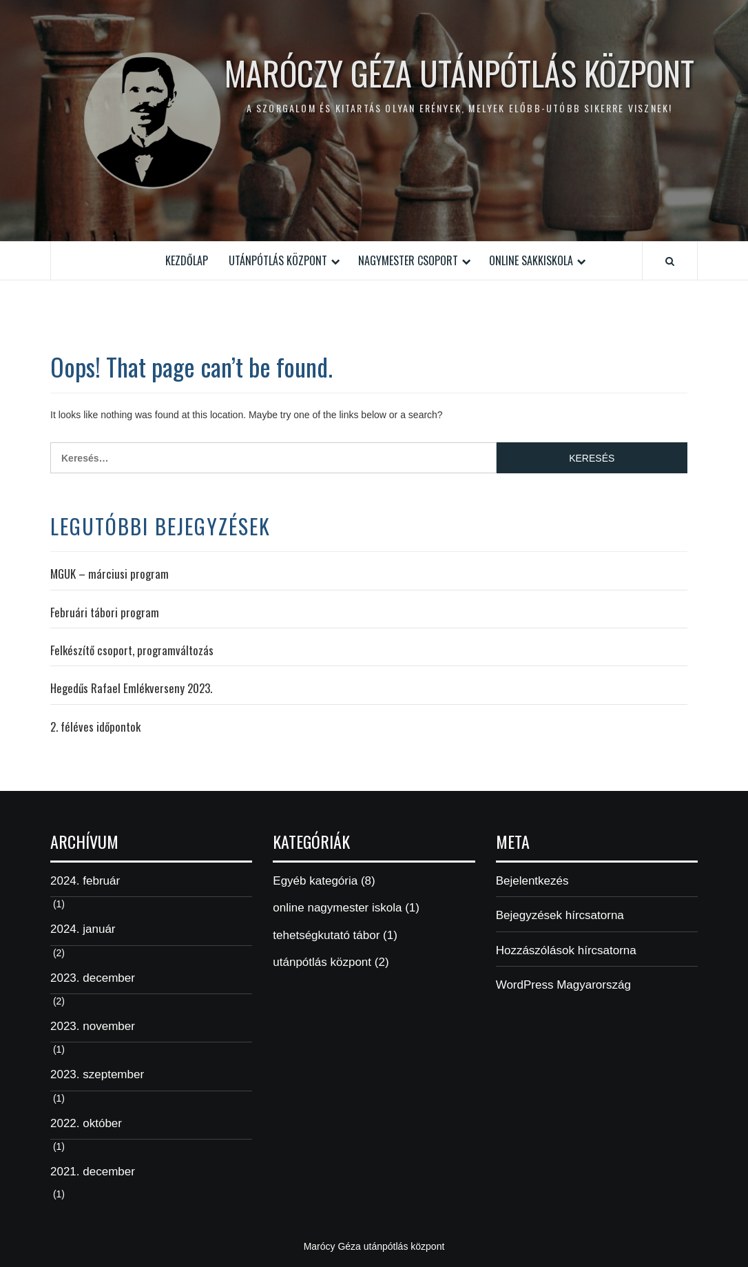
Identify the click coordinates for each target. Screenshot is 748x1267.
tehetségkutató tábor (326, 935)
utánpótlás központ (322, 962)
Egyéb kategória (315, 880)
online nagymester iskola (337, 907)
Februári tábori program (104, 612)
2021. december (92, 1171)
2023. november (92, 1026)
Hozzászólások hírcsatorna (566, 950)
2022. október (86, 1123)
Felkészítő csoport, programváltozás (132, 650)
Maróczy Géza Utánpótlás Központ (459, 73)
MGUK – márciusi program (109, 574)
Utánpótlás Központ (278, 260)
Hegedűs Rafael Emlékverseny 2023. (131, 688)
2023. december (92, 978)
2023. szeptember (97, 1074)
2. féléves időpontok (95, 727)
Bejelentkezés (532, 880)
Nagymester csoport (408, 260)
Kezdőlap (186, 260)
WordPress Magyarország (563, 984)
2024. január (83, 929)
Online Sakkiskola (531, 260)
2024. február (85, 880)
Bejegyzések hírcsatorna (560, 915)
